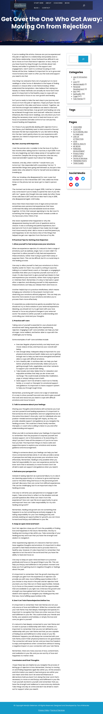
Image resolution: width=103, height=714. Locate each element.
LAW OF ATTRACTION (78, 137)
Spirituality (77, 94)
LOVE (75, 141)
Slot (74, 91)
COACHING (77, 127)
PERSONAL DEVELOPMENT (79, 150)
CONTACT (77, 129)
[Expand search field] (84, 5)
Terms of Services (80, 158)
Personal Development (78, 88)
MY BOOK (76, 146)
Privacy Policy (78, 153)
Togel (75, 96)
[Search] (83, 59)
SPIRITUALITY (78, 156)
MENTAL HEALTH (79, 144)
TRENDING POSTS (80, 161)
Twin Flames (78, 99)
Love (75, 82)
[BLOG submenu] (39, 7)
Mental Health (78, 84)
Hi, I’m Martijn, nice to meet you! (80, 133)
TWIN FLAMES (78, 163)
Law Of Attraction (80, 77)
